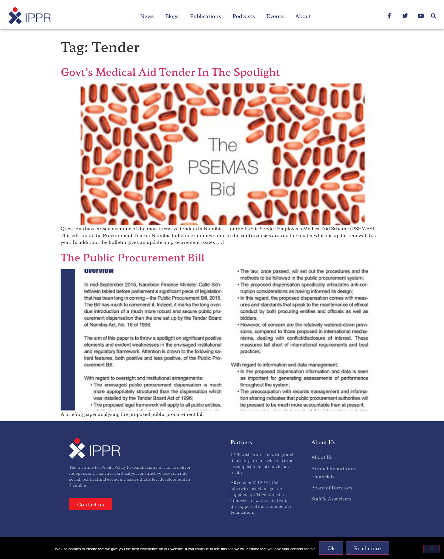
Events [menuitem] (275, 16)
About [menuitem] (303, 16)
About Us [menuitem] (321, 456)
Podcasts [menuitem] (243, 16)
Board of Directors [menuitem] (331, 487)
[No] (431, 549)
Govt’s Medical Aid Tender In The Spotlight (170, 71)
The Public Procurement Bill (132, 257)
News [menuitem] (147, 16)
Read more (367, 548)
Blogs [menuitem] (172, 16)
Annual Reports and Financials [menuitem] (334, 472)
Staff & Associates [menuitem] (331, 498)
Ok (331, 548)
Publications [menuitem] (205, 16)
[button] (433, 16)
